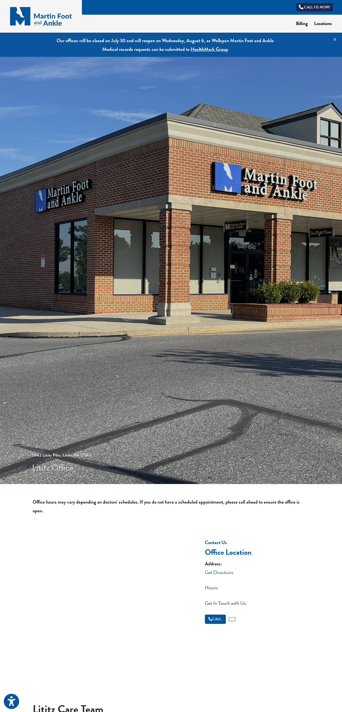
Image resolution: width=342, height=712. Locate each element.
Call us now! (314, 7)
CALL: (215, 619)
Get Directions (219, 572)
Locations (323, 23)
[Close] (335, 39)
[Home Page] (41, 15)
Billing (303, 23)
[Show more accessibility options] (11, 701)
